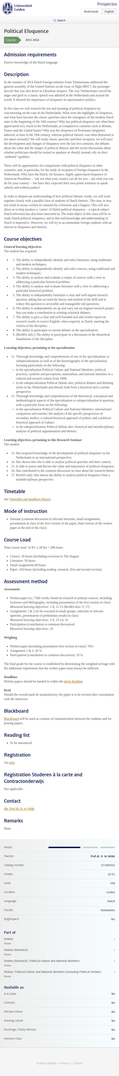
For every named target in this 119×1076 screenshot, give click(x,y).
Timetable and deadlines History (30, 499)
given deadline (73, 681)
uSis (12, 762)
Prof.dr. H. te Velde (103, 856)
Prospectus (107, 4)
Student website (46, 1063)
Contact (78, 1063)
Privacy (65, 1063)
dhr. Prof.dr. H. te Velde (19, 808)
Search (61, 20)
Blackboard (11, 718)
